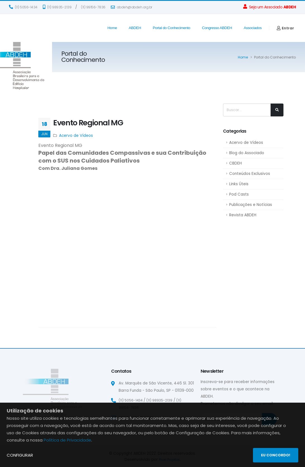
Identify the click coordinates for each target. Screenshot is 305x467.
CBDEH (235, 163)
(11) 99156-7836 (93, 7)
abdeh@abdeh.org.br (131, 7)
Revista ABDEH (242, 215)
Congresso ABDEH (217, 28)
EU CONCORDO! (275, 455)
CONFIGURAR (20, 455)
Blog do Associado (246, 153)
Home (112, 28)
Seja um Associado (269, 7)
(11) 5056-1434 (23, 7)
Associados (253, 28)
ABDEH (135, 28)
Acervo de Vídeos (246, 142)
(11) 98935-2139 (57, 7)
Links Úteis (238, 184)
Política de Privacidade (67, 440)
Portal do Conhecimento (171, 28)
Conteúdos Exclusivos (249, 173)
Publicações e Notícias (250, 204)
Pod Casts (239, 194)
